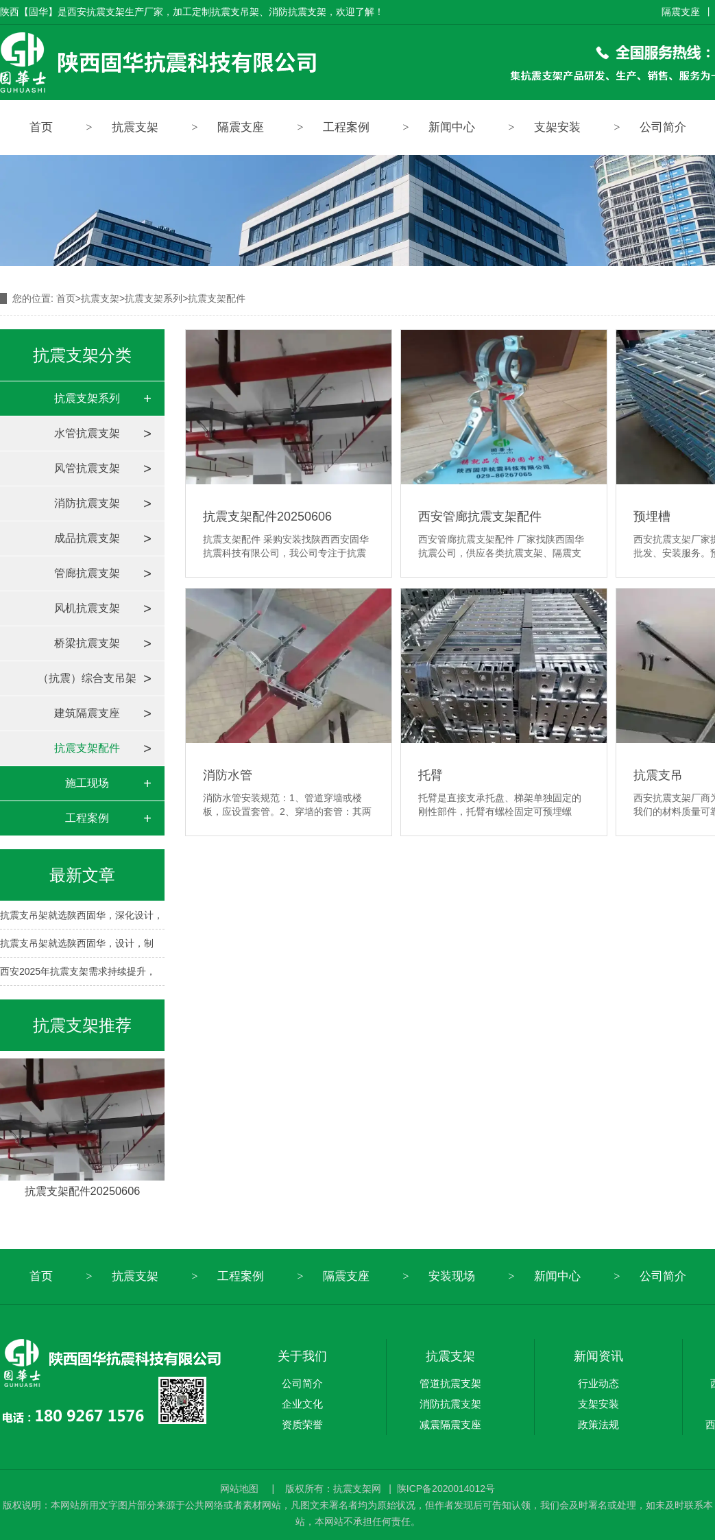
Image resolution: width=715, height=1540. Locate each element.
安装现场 (451, 1276)
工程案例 (346, 127)
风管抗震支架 (87, 468)
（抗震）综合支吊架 (87, 678)
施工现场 (87, 783)
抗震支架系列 (153, 298)
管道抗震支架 (450, 1383)
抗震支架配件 (87, 748)
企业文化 (302, 1404)
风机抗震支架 (87, 608)
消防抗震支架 (87, 503)
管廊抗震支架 (87, 573)
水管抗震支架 (87, 433)
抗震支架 (135, 127)
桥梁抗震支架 (87, 643)
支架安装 (557, 127)
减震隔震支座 (450, 1424)
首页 (41, 127)
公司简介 (302, 1383)
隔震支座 (681, 11)
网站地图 (240, 1488)
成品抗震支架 (87, 538)
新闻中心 (451, 127)
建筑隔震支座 (87, 713)
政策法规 (598, 1424)
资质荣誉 (302, 1424)
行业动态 (598, 1383)
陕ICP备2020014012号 (446, 1488)
